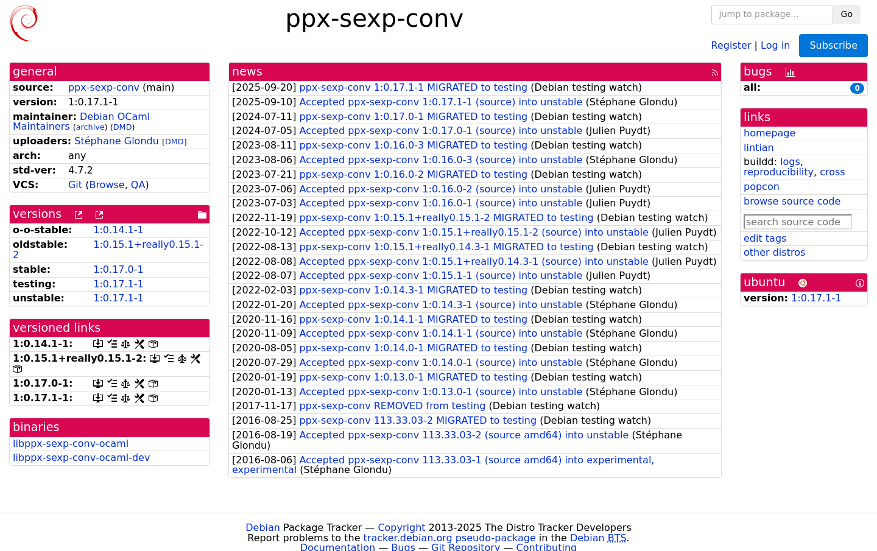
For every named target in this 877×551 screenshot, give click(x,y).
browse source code (792, 201)
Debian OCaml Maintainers (81, 122)
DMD (122, 127)
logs (790, 161)
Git (75, 185)
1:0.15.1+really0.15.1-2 (108, 250)
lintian (759, 147)
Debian (262, 527)
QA (138, 185)
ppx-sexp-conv (103, 87)
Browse (106, 185)
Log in (775, 45)
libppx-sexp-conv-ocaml (71, 443)
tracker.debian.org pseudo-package (450, 538)
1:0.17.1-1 (118, 284)
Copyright (401, 527)
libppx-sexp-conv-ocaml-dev (81, 457)
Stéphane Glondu (116, 141)
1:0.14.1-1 (118, 230)
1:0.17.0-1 (118, 269)
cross (832, 172)
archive (90, 127)
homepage (769, 133)
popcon (762, 186)
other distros (774, 252)
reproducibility (779, 172)
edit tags (765, 238)
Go (847, 14)
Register (731, 45)
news (247, 72)
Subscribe (833, 45)
